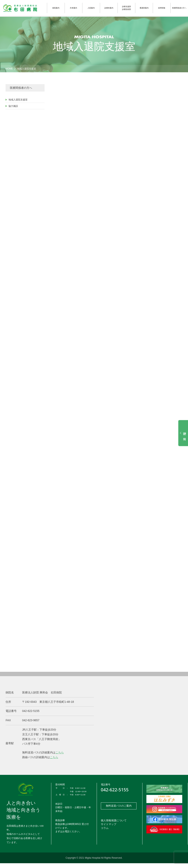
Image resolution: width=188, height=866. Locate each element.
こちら (59, 755)
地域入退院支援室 (26, 68)
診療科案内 (108, 8)
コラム (104, 831)
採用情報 (161, 8)
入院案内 (91, 8)
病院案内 (55, 8)
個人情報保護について (113, 824)
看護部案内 (144, 8)
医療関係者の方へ (179, 8)
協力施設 (13, 106)
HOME (9, 68)
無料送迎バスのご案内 (119, 809)
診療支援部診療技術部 (126, 8)
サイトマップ (108, 827)
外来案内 (73, 8)
